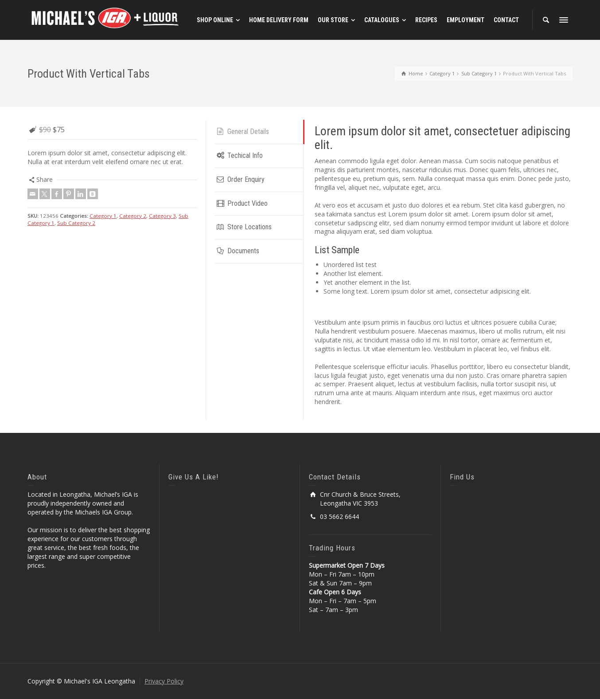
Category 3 (162, 215)
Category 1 (103, 215)
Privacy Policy (163, 681)
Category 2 (132, 215)
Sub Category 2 (76, 223)
